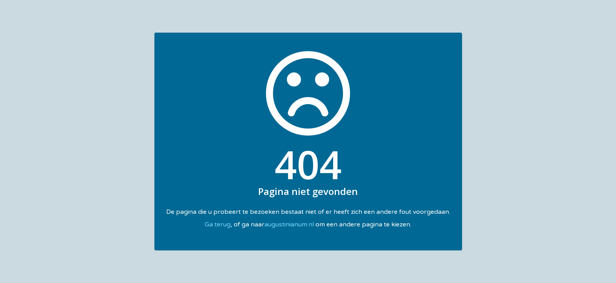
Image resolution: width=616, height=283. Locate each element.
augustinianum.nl (289, 224)
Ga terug (218, 224)
